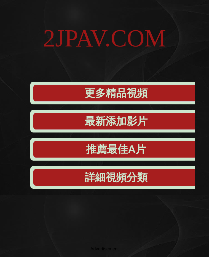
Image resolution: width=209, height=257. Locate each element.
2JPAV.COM (104, 38)
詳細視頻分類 (116, 177)
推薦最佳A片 (116, 149)
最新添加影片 (116, 121)
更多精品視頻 (116, 93)
